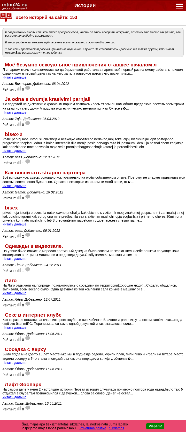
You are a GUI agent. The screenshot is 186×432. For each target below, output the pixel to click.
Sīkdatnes (116, 428)
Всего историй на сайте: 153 (46, 17)
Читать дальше (14, 77)
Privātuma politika (92, 428)
